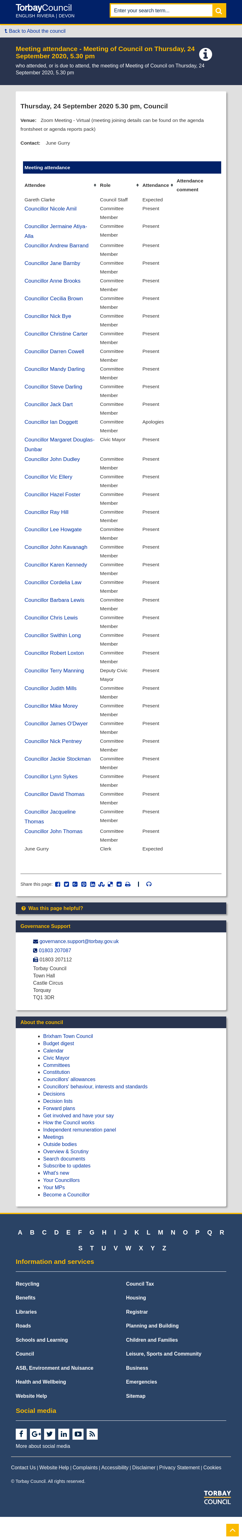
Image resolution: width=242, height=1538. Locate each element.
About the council (41, 1043)
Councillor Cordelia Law (54, 595)
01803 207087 (55, 971)
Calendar (53, 1072)
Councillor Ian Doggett (52, 430)
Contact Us (23, 1489)
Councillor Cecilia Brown (55, 303)
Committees (56, 1086)
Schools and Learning (42, 1361)
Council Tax (140, 1305)
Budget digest (58, 1065)
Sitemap (136, 1417)
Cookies (212, 1489)
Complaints (85, 1489)
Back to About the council (35, 31)
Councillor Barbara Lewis (55, 614)
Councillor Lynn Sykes (52, 795)
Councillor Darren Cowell (55, 358)
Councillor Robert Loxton (55, 668)
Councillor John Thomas (54, 851)
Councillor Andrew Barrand (57, 249)
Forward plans (59, 1129)
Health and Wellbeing (41, 1403)
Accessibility (115, 1489)
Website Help (31, 1417)
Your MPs (54, 1209)
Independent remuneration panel (79, 1151)
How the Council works (69, 1144)
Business (137, 1389)
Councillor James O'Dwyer (57, 741)
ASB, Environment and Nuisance (54, 1389)
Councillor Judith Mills (51, 704)
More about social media (43, 1467)
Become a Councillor (66, 1215)
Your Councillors (61, 1201)
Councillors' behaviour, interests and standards (95, 1108)
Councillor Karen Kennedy (57, 577)
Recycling (27, 1305)
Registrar (137, 1333)
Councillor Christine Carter (57, 340)
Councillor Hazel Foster (53, 505)
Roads (23, 1347)
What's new (56, 1194)
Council (25, 1375)
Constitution (56, 1093)
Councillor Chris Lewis (52, 632)
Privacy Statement (179, 1489)
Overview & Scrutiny (66, 1172)
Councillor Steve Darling (54, 394)
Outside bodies (60, 1165)
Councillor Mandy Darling (56, 376)
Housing (136, 1319)
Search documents (64, 1180)
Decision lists (57, 1122)
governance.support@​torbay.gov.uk (78, 962)
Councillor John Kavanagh (57, 559)
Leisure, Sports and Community (163, 1375)
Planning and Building (152, 1347)
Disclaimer (144, 1489)
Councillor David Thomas (55, 813)
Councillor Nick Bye (49, 322)
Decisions (54, 1115)
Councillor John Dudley (53, 468)
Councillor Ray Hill (47, 523)
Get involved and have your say (78, 1136)
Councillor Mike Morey (52, 722)
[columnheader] (60, 186)
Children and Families (152, 1361)
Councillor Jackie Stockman (59, 777)
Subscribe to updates (66, 1187)
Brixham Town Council (68, 1057)
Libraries (26, 1333)
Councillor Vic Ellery (49, 487)
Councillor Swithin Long (54, 650)
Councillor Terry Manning (55, 686)
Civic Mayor (56, 1079)
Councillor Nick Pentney (54, 759)
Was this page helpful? (51, 929)
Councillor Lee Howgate (54, 541)
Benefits (25, 1319)
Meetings (53, 1158)
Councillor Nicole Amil (51, 211)
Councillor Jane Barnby (53, 267)
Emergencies (141, 1403)
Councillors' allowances (69, 1100)
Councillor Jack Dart (49, 412)
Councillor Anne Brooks (53, 285)
